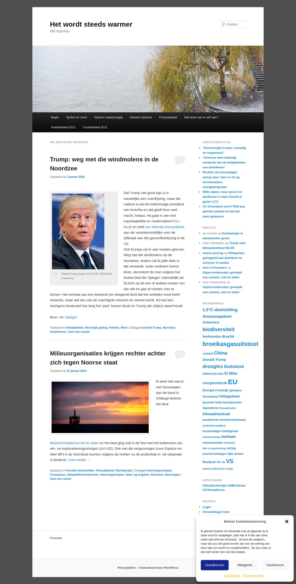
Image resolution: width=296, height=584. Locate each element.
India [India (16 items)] (218, 402)
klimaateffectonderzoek (82, 474)
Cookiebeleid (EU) (95, 127)
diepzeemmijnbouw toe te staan (74, 443)
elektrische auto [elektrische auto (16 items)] (213, 373)
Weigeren (244, 565)
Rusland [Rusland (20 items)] (209, 462)
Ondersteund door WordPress (159, 567)
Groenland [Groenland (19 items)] (210, 396)
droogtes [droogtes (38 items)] (213, 366)
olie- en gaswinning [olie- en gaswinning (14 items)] (214, 448)
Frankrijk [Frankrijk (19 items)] (221, 390)
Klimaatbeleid (74, 327)
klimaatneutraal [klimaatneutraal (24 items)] (216, 414)
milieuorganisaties (112, 474)
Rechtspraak (123, 470)
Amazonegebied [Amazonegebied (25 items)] (217, 316)
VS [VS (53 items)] (229, 461)
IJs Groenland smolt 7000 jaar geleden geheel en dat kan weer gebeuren (224, 211)
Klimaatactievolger (215, 485)
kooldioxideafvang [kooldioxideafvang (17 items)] (232, 419)
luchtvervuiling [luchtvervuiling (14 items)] (211, 437)
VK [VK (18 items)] (218, 462)
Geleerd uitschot (141, 117)
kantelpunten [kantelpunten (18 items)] (232, 402)
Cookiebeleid (232, 575)
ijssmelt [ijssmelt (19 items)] (208, 402)
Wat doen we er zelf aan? (201, 117)
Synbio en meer (76, 117)
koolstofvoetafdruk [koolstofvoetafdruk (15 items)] (214, 425)
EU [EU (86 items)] (232, 382)
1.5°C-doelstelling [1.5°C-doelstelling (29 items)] (220, 310)
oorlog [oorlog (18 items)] (231, 448)
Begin (55, 117)
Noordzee (169, 327)
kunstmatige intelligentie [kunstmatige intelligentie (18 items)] (220, 431)
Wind (124, 327)
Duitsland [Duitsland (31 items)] (234, 366)
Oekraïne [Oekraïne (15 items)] (229, 442)
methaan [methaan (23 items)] (228, 437)
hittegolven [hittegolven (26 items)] (229, 396)
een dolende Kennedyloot (164, 227)
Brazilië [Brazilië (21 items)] (228, 336)
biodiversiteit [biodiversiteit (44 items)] (218, 329)
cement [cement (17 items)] (208, 353)
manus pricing (213, 253)
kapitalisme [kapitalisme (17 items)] (211, 408)
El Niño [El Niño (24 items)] (231, 373)
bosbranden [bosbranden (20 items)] (212, 336)
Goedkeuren (214, 565)
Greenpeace (58, 474)
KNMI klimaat (236, 485)
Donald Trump (152, 327)
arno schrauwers (215, 267)
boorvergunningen (159, 470)
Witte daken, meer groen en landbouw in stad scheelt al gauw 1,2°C (222, 196)
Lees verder (79, 460)
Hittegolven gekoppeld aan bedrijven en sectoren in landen (223, 257)
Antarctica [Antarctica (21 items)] (211, 322)
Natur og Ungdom (137, 474)
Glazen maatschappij (109, 117)
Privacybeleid (168, 117)
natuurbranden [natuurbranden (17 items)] (213, 442)
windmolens (58, 331)
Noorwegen (172, 474)
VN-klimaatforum (214, 490)
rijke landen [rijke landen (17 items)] (235, 453)
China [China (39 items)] (220, 352)
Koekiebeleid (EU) (63, 127)
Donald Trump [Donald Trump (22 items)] (214, 359)
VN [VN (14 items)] (223, 462)
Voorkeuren (275, 565)
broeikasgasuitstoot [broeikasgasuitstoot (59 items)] (230, 344)
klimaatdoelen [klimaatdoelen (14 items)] (227, 408)
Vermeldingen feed (216, 512)
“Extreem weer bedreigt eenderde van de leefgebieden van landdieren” (224, 162)
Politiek (114, 327)
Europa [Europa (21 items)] (208, 390)
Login (207, 507)
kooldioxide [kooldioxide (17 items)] (211, 419)
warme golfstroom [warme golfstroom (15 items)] (214, 468)
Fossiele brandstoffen (79, 470)
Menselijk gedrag (96, 327)
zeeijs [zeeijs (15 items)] (229, 468)
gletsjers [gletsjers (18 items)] (235, 390)
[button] (286, 521)
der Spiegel (67, 317)
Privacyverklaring (252, 575)
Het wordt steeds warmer (91, 24)
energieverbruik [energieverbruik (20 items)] (215, 383)
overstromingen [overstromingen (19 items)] (214, 453)
